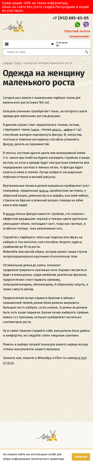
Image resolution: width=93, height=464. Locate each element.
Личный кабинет (79, 36)
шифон (68, 129)
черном (10, 214)
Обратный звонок (77, 31)
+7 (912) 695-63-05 (71, 18)
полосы (43, 190)
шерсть (56, 129)
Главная (7, 63)
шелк (35, 129)
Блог (18, 63)
